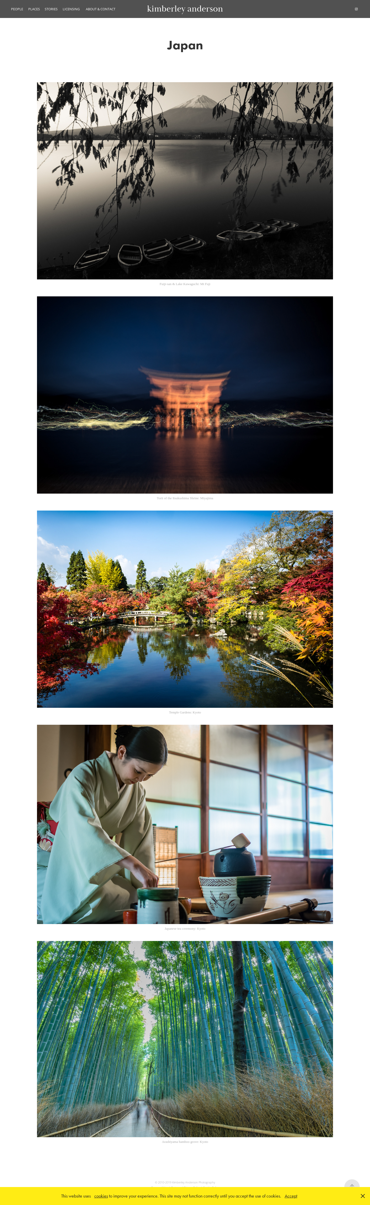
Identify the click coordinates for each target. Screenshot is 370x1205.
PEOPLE (17, 9)
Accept (291, 1196)
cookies (101, 1196)
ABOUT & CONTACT (100, 9)
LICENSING (71, 9)
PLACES (34, 9)
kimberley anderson (185, 8)
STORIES (51, 9)
